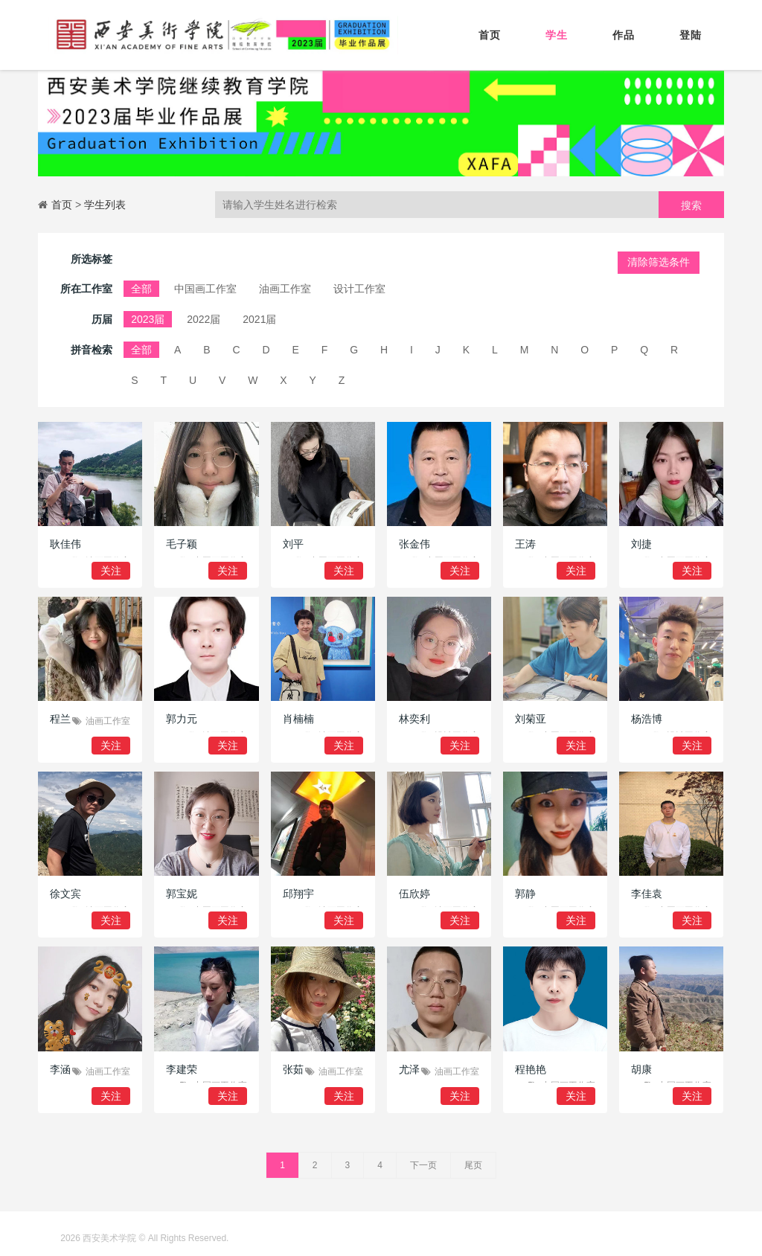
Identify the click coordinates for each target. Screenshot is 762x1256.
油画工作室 (108, 721)
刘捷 (641, 544)
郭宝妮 (181, 894)
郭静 (525, 894)
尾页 (473, 1165)
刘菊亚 (530, 719)
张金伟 (414, 544)
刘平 (293, 544)
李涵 (60, 1069)
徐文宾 (65, 894)
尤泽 (409, 1069)
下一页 (423, 1165)
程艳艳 (530, 1069)
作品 (623, 35)
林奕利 (414, 719)
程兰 (60, 719)
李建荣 (181, 1069)
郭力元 (181, 719)
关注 (110, 571)
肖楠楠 (298, 719)
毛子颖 (181, 544)
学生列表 (105, 205)
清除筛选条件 (658, 262)
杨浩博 (646, 719)
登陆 (690, 35)
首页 (489, 35)
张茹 (293, 1069)
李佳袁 (646, 894)
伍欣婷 (414, 894)
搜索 (691, 205)
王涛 (525, 544)
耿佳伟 (65, 544)
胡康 (641, 1069)
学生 (556, 35)
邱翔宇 (298, 894)
